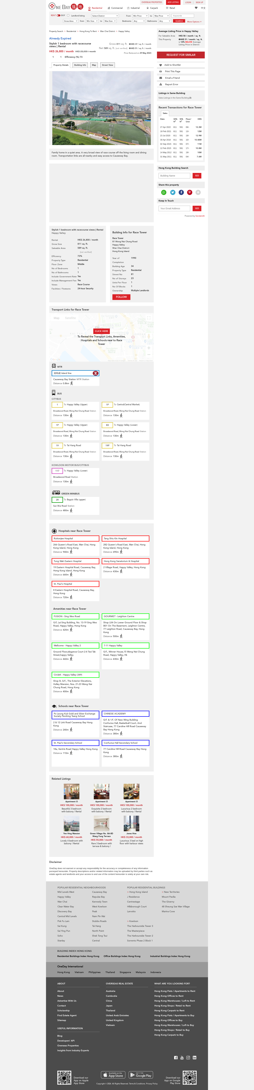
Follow (121, 297)
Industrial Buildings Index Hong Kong (170, 956)
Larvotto (131, 911)
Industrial (133, 8)
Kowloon (132, 921)
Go (197, 175)
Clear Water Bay (66, 906)
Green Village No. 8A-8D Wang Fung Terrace (101, 835)
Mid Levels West (66, 892)
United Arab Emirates (117, 1015)
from (82, 21)
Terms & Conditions (137, 1084)
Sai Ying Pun (64, 930)
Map (94, 65)
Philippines (95, 972)
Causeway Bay (99, 892)
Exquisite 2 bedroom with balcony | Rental (102, 810)
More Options (194, 21)
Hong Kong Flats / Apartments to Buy (174, 1015)
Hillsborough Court (137, 906)
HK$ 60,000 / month (71, 837)
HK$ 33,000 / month (131, 837)
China (109, 1000)
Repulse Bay (98, 896)
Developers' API (66, 1040)
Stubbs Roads (99, 921)
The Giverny (168, 901)
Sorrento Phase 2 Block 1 (140, 940)
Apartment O (71, 801)
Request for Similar (181, 55)
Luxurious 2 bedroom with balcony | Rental (131, 810)
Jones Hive (131, 833)
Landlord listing (78, 15)
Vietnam (79, 972)
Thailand (110, 972)
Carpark (152, 8)
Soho (60, 935)
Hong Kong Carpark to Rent (169, 1010)
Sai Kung (62, 926)
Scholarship (63, 1010)
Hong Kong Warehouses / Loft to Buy (174, 1025)
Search (179, 21)
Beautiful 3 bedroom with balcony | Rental (71, 810)
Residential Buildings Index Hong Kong (78, 956)
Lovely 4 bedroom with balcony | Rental (71, 842)
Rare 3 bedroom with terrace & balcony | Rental (101, 846)
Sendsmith (200, 216)
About (60, 991)
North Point (98, 930)
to (151, 16)
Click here (101, 331)
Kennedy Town (99, 901)
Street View (107, 65)
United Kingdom (115, 1020)
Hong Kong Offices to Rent (168, 996)
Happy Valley (64, 896)
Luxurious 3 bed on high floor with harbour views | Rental (131, 843)
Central (96, 940)
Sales (165, 113)
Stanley (61, 940)
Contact (61, 1005)
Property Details (60, 65)
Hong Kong (63, 972)
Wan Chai (62, 901)
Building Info (80, 65)
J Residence (133, 896)
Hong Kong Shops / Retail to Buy (172, 1030)
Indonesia (155, 972)
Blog (59, 1035)
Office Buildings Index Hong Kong (122, 956)
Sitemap (61, 1020)
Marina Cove (168, 911)
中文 (203, 8)
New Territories (170, 892)
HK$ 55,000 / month (101, 839)
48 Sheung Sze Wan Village (176, 906)
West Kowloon (99, 906)
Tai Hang (96, 926)
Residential (95, 8)
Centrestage (133, 901)
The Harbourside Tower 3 (140, 926)
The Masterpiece (135, 930)
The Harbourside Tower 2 (140, 935)
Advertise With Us (66, 1000)
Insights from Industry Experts (73, 1050)
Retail (170, 8)
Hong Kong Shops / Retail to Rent (172, 1005)
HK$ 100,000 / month (71, 805)
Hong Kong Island (137, 892)
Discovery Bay (65, 911)
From (128, 16)
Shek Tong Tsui (99, 935)
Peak (94, 911)
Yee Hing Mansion (71, 833)
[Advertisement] (101, 191)
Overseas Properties (152, 2)
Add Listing (173, 2)
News (60, 996)
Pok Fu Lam (63, 921)
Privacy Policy (152, 1084)
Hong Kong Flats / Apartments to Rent (174, 991)
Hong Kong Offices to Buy (168, 1020)
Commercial (115, 8)
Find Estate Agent (66, 1015)
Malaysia (141, 972)
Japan (109, 1005)
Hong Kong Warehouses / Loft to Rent (174, 1000)
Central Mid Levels (67, 916)
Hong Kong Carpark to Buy (168, 1034)
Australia (110, 991)
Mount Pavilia (168, 896)
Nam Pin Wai (98, 916)
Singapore (125, 972)
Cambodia (111, 996)
